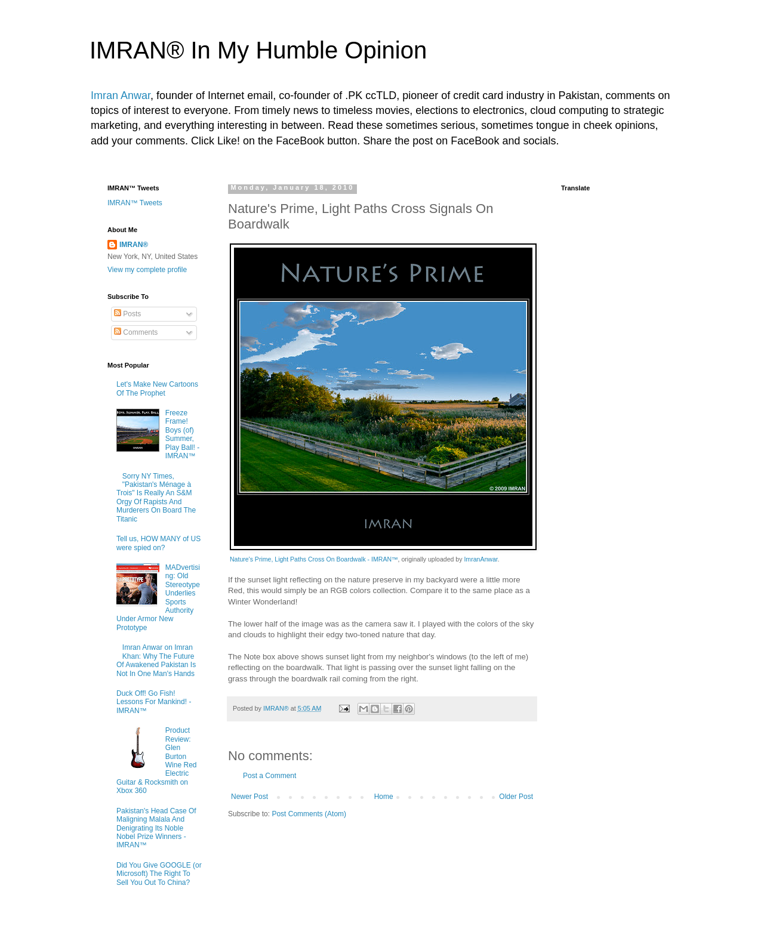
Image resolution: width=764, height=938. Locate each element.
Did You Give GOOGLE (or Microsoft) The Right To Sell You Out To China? (159, 874)
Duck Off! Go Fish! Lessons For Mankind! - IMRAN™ (153, 702)
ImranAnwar (480, 559)
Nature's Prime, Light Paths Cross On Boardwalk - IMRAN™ (314, 559)
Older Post (516, 796)
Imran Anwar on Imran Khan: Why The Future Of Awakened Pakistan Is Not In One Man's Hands (156, 660)
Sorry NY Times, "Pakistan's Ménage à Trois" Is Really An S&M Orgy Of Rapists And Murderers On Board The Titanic (156, 497)
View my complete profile (147, 270)
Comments (136, 332)
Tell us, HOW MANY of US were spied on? (158, 543)
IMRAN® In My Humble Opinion (258, 50)
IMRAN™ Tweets (134, 203)
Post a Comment (269, 776)
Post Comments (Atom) (309, 814)
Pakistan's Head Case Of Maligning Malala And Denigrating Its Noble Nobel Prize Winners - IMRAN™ (156, 828)
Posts (127, 314)
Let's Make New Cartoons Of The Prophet (157, 388)
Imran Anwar (120, 95)
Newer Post (249, 796)
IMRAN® (133, 244)
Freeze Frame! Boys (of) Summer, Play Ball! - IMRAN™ (182, 434)
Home (383, 796)
